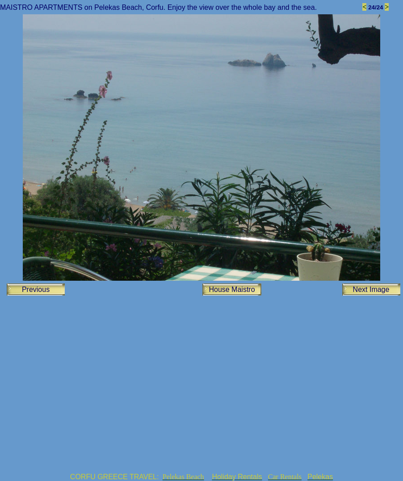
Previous (36, 289)
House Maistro (232, 289)
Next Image (371, 289)
